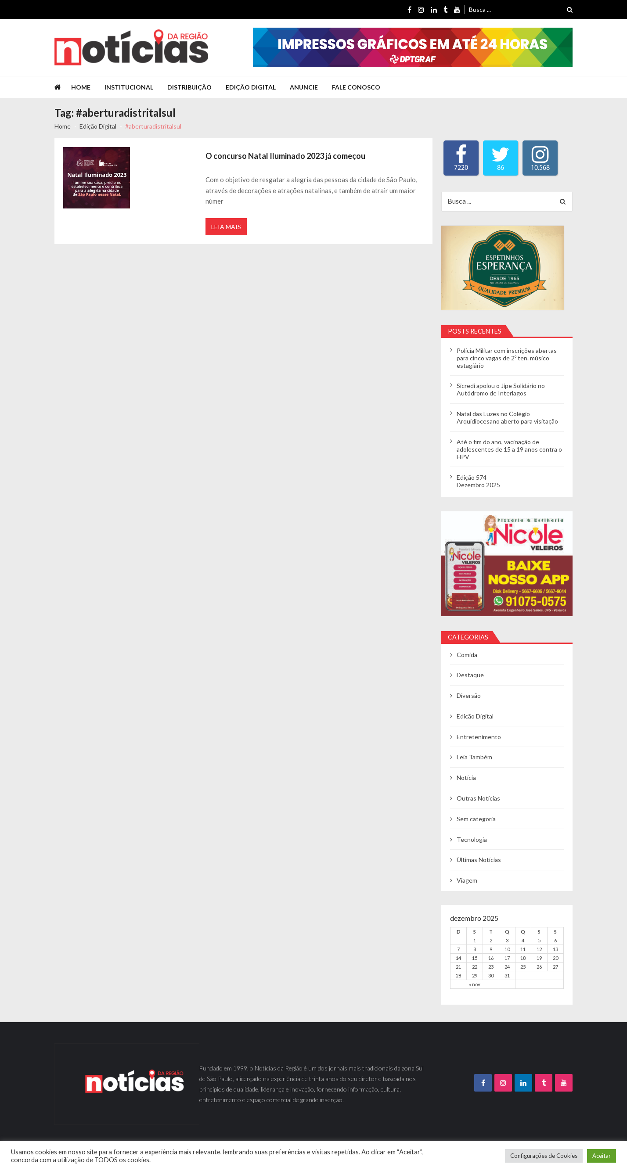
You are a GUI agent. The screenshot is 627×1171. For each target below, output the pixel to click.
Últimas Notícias (479, 859)
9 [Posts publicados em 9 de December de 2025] (491, 949)
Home (80, 87)
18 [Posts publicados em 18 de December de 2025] (523, 958)
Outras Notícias (478, 798)
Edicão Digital (475, 716)
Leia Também (474, 757)
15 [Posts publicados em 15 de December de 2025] (474, 958)
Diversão (469, 695)
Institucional (128, 87)
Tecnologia (472, 839)
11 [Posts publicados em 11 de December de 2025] (523, 949)
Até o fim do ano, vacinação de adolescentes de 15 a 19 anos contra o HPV (509, 449)
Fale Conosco (356, 87)
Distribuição (189, 87)
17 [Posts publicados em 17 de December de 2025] (507, 958)
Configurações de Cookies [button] (543, 1155)
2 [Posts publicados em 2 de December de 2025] (491, 940)
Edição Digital (251, 87)
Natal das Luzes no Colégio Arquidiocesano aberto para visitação (507, 417)
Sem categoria (476, 819)
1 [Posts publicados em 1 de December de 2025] (474, 940)
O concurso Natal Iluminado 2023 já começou (285, 156)
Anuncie (304, 87)
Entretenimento (479, 736)
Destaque (470, 675)
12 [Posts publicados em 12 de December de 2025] (539, 949)
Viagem (467, 880)
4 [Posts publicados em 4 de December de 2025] (523, 940)
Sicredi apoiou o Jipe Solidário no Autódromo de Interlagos (501, 389)
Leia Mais (226, 226)
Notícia (466, 777)
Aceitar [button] (601, 1155)
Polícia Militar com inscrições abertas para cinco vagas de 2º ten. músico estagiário (507, 358)
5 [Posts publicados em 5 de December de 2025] (539, 940)
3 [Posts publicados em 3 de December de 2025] (507, 940)
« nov (474, 984)
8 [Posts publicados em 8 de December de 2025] (474, 949)
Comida (467, 654)
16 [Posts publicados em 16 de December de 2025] (491, 958)
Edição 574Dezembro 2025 (478, 481)
